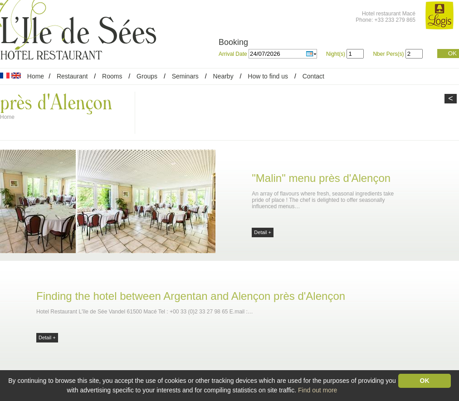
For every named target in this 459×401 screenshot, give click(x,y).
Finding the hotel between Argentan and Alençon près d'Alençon (190, 296)
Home (35, 76)
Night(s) (335, 54)
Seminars (185, 76)
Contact (313, 76)
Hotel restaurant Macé (388, 13)
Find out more (317, 390)
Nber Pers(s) (388, 54)
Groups (147, 76)
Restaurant (72, 76)
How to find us (268, 76)
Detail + (262, 232)
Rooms (112, 76)
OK (452, 53)
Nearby (223, 76)
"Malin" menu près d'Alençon (321, 178)
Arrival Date (234, 54)
